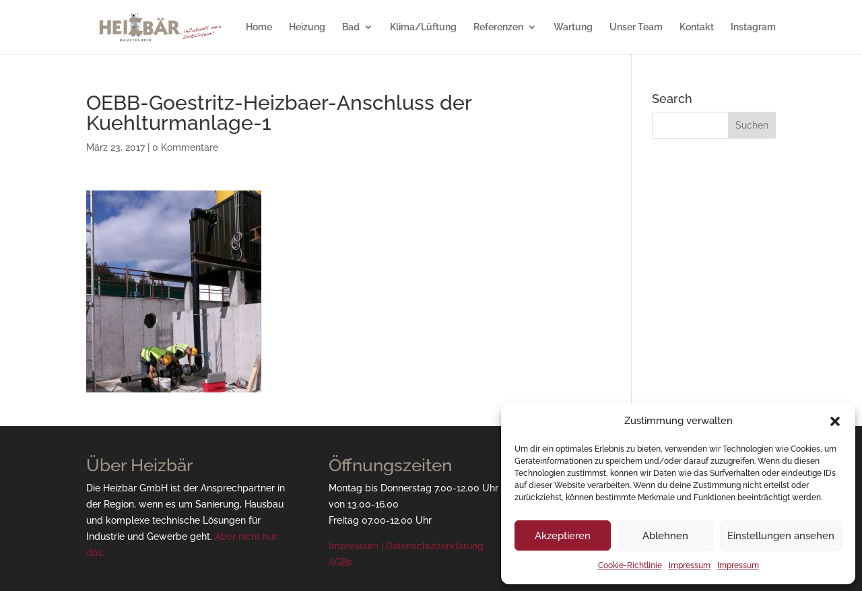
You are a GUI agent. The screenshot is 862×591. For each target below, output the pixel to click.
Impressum (689, 565)
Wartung (573, 27)
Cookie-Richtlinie (630, 565)
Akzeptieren (563, 536)
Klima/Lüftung (423, 27)
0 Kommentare (185, 147)
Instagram (753, 27)
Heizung (307, 27)
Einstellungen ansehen (780, 536)
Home (259, 27)
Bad (351, 27)
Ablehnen (665, 536)
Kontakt (696, 27)
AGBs (340, 562)
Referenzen (498, 27)
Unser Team (636, 27)
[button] (835, 421)
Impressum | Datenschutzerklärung (406, 546)
